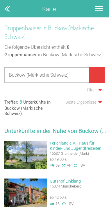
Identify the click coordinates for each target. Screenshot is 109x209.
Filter (91, 90)
